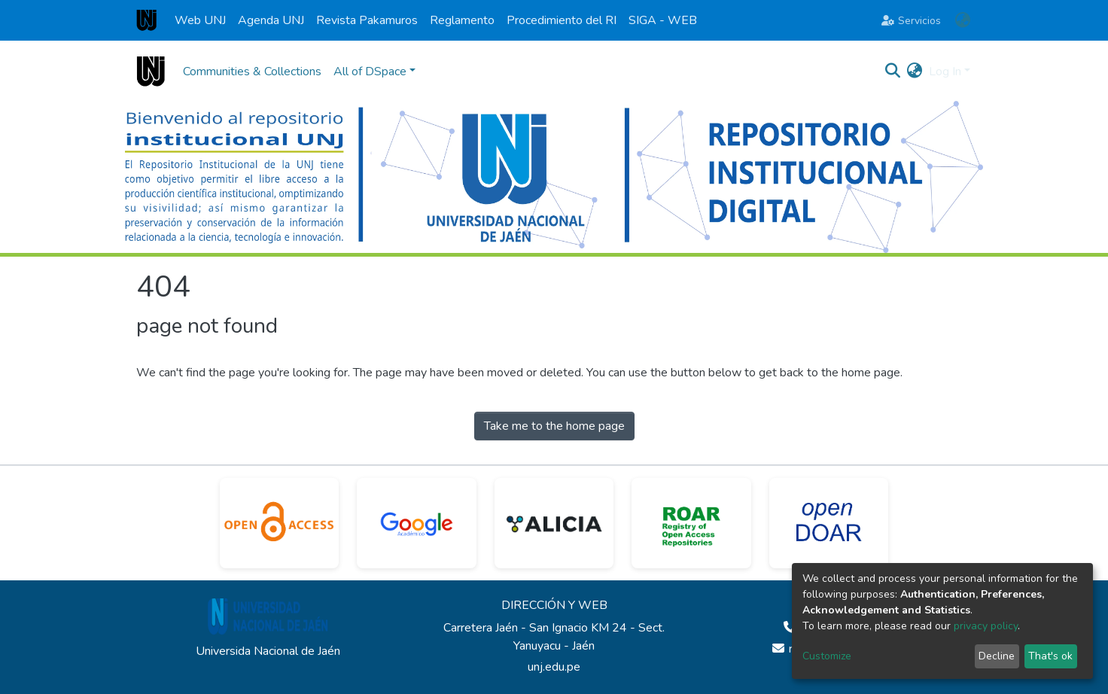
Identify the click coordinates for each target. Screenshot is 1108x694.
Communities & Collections (252, 71)
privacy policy (986, 626)
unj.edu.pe (554, 667)
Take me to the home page (554, 426)
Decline (997, 656)
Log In (945, 71)
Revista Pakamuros (367, 20)
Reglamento (462, 20)
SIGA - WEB (663, 20)
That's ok (1050, 656)
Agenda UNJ (271, 20)
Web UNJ (200, 20)
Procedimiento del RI (561, 20)
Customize (826, 656)
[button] (962, 20)
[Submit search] (893, 71)
